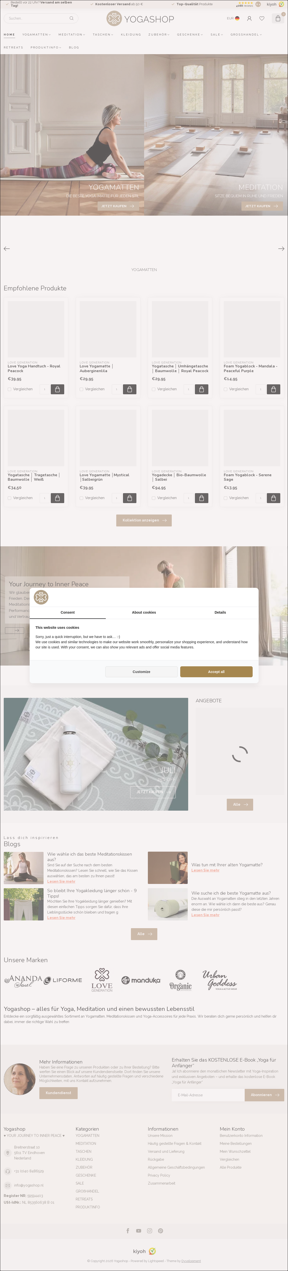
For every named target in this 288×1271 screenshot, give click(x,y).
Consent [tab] (68, 612)
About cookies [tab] (144, 612)
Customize (141, 672)
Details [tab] (220, 612)
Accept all (216, 672)
